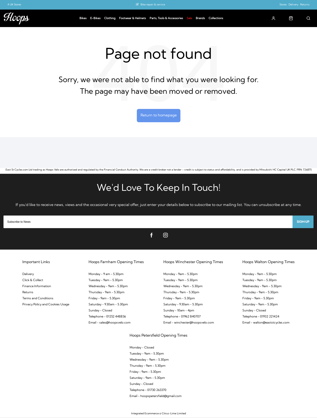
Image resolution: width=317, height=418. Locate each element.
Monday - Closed (142, 347)
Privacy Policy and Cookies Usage (45, 304)
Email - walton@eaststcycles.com (265, 322)
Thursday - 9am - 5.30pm (106, 292)
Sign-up (303, 221)
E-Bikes (95, 18)
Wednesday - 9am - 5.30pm (108, 286)
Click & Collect (32, 280)
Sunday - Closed (100, 310)
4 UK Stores (14, 4)
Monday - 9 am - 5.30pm (106, 274)
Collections (216, 18)
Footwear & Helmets (132, 18)
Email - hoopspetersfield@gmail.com (156, 396)
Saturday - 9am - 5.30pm (260, 304)
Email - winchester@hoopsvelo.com (188, 322)
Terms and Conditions (37, 298)
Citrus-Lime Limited (174, 413)
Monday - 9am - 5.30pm (180, 274)
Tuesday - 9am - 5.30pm (106, 280)
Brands (200, 18)
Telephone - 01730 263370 (148, 390)
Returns (305, 4)
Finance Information (36, 286)
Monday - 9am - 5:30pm (259, 274)
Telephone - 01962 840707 (182, 316)
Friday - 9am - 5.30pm (104, 298)
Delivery (293, 4)
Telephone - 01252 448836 (107, 316)
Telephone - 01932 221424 (260, 316)
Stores (283, 4)
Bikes (82, 18)
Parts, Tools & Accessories (166, 18)
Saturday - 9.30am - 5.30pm (108, 304)
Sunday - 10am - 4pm (178, 310)
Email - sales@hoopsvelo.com (110, 322)
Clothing (109, 18)
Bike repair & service (153, 4)
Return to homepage (159, 115)
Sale (189, 18)
